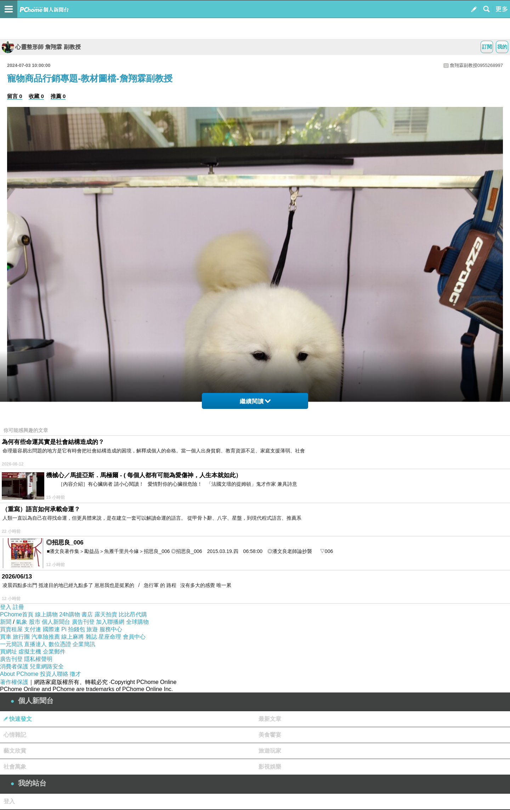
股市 (34, 622)
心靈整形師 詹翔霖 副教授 (41, 47)
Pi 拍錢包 (73, 629)
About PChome (19, 674)
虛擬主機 (29, 652)
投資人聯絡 (54, 674)
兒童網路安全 (47, 666)
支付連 (32, 629)
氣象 (21, 622)
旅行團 (21, 637)
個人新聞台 (56, 622)
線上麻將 (72, 637)
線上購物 (46, 614)
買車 (5, 637)
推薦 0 (58, 96)
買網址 (8, 652)
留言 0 (14, 96)
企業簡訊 (84, 644)
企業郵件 (54, 652)
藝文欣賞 (15, 751)
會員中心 (134, 637)
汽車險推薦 (46, 637)
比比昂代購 (133, 614)
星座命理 (109, 637)
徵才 (75, 674)
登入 (5, 607)
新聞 (5, 622)
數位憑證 (60, 644)
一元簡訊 (11, 644)
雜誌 (91, 637)
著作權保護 (14, 682)
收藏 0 (36, 96)
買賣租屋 (11, 629)
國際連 (51, 629)
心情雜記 (15, 735)
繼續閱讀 (255, 401)
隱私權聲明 (38, 659)
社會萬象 (15, 767)
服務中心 (111, 629)
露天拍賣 (106, 614)
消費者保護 (14, 666)
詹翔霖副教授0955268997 (476, 65)
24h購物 (69, 614)
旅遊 (92, 629)
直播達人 (35, 644)
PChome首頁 (16, 614)
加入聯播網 (110, 622)
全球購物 (137, 622)
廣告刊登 (83, 622)
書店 (87, 614)
